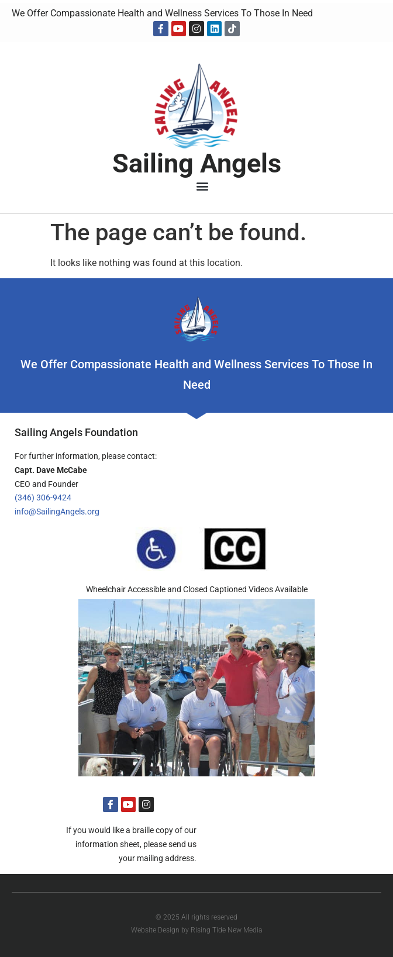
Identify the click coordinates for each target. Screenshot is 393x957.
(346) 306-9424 (43, 497)
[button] (202, 186)
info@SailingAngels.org (57, 511)
